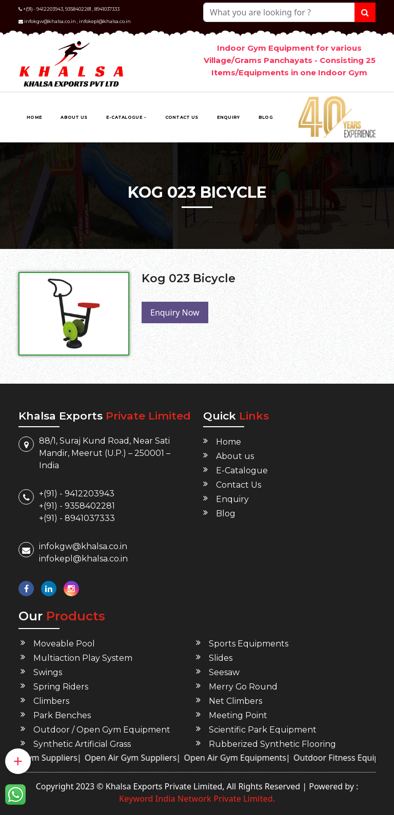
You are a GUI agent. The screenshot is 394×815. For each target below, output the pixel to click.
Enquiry (228, 117)
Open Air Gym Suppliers (142, 757)
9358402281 (78, 9)
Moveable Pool (64, 644)
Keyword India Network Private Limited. (197, 798)
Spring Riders (60, 687)
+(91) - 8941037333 (77, 518)
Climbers (51, 701)
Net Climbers (235, 701)
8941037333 (107, 9)
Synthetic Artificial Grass (82, 744)
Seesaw (224, 672)
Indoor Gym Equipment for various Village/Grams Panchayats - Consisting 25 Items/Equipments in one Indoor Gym (290, 60)
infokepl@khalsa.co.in (105, 21)
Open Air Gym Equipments (246, 757)
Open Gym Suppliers (49, 757)
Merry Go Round (243, 687)
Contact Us (182, 117)
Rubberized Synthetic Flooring (272, 744)
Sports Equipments (248, 644)
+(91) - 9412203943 (76, 493)
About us (74, 117)
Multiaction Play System (82, 658)
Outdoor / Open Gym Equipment (102, 730)
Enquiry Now (175, 312)
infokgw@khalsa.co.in (50, 21)
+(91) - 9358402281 (77, 506)
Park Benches (62, 715)
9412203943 (49, 9)
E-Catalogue (126, 117)
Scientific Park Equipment (263, 730)
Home (34, 117)
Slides (220, 658)
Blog (266, 117)
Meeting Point (238, 715)
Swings (47, 672)
